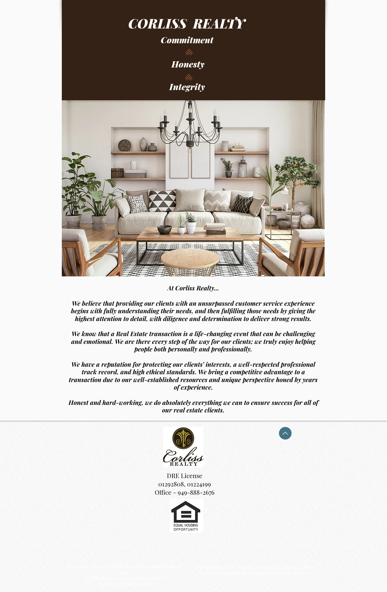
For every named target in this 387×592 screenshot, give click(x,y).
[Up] (285, 433)
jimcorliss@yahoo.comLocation (247, 573)
